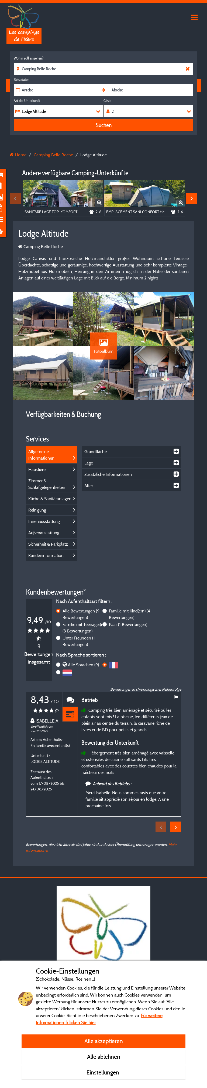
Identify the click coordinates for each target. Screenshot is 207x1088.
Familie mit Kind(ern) (129, 614)
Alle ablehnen (103, 1056)
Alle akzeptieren (103, 1040)
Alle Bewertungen (81, 614)
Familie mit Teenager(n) (84, 628)
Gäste (107, 100)
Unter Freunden (79, 641)
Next (191, 198)
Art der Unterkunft (27, 100)
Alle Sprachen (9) (83, 664)
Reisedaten (21, 79)
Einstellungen (103, 1072)
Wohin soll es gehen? (28, 58)
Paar (128, 624)
